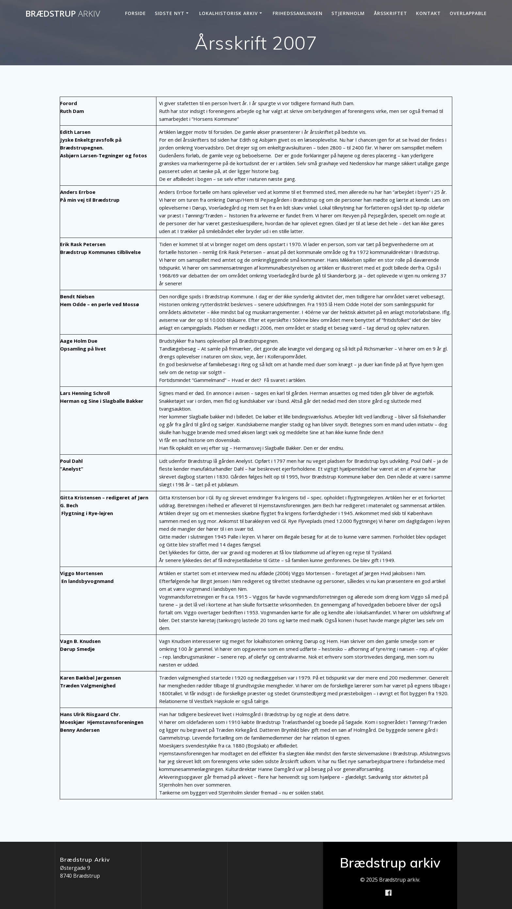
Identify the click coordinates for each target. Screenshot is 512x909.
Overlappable (468, 13)
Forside (135, 13)
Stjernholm (348, 13)
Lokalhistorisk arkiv (228, 13)
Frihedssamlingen (298, 13)
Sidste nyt (169, 13)
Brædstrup (62, 13)
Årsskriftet (390, 13)
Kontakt (428, 13)
